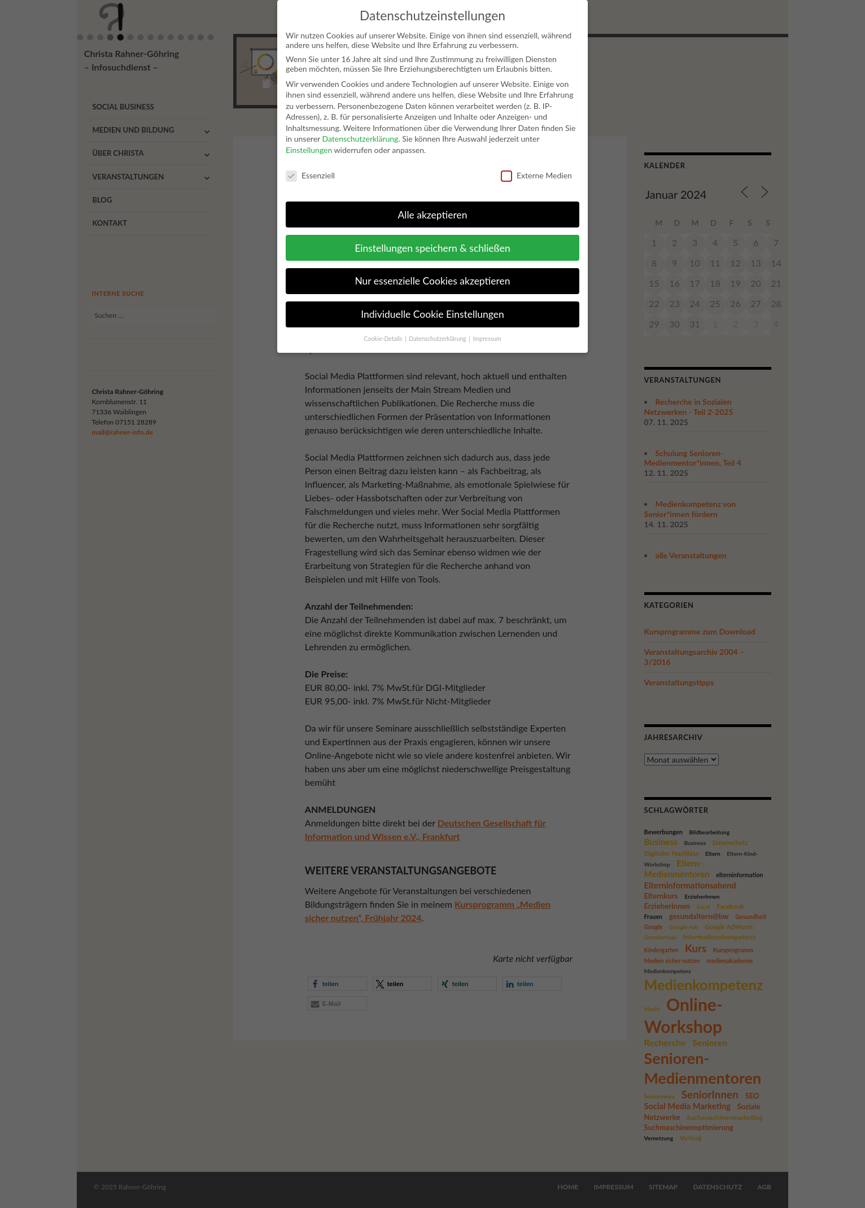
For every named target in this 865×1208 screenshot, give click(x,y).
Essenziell (310, 165)
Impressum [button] (487, 328)
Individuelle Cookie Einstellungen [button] (432, 304)
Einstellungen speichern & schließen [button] (432, 237)
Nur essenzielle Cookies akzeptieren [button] (432, 271)
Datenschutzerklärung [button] (438, 328)
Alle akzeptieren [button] (432, 204)
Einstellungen (309, 140)
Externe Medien (536, 165)
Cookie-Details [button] (384, 328)
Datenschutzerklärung (360, 128)
